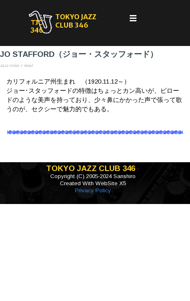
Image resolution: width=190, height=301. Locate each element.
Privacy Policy (93, 190)
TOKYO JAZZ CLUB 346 (76, 21)
